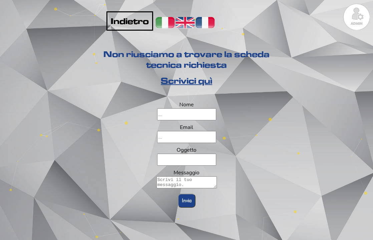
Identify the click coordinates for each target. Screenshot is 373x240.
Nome (186, 104)
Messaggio (186, 172)
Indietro (130, 21)
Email (186, 127)
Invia (187, 203)
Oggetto (186, 150)
